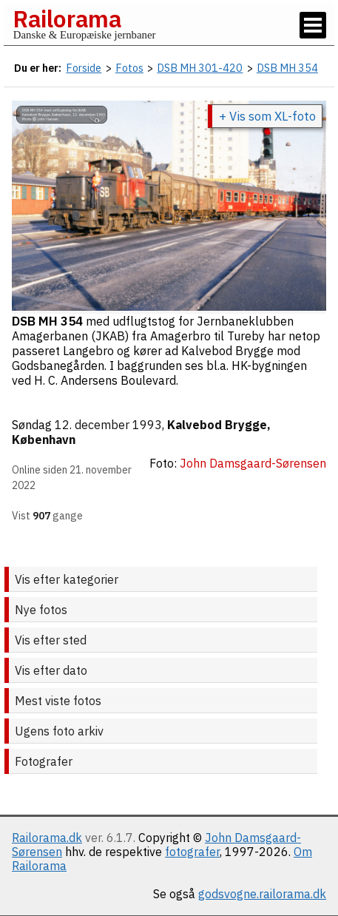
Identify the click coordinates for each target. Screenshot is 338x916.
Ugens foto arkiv (59, 731)
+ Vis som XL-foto (267, 116)
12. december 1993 (108, 424)
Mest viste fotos (58, 700)
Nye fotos (41, 609)
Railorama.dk (47, 837)
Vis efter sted (51, 640)
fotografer (192, 851)
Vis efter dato (51, 670)
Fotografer (43, 761)
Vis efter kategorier (66, 579)
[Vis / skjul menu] (313, 25)
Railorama (67, 18)
